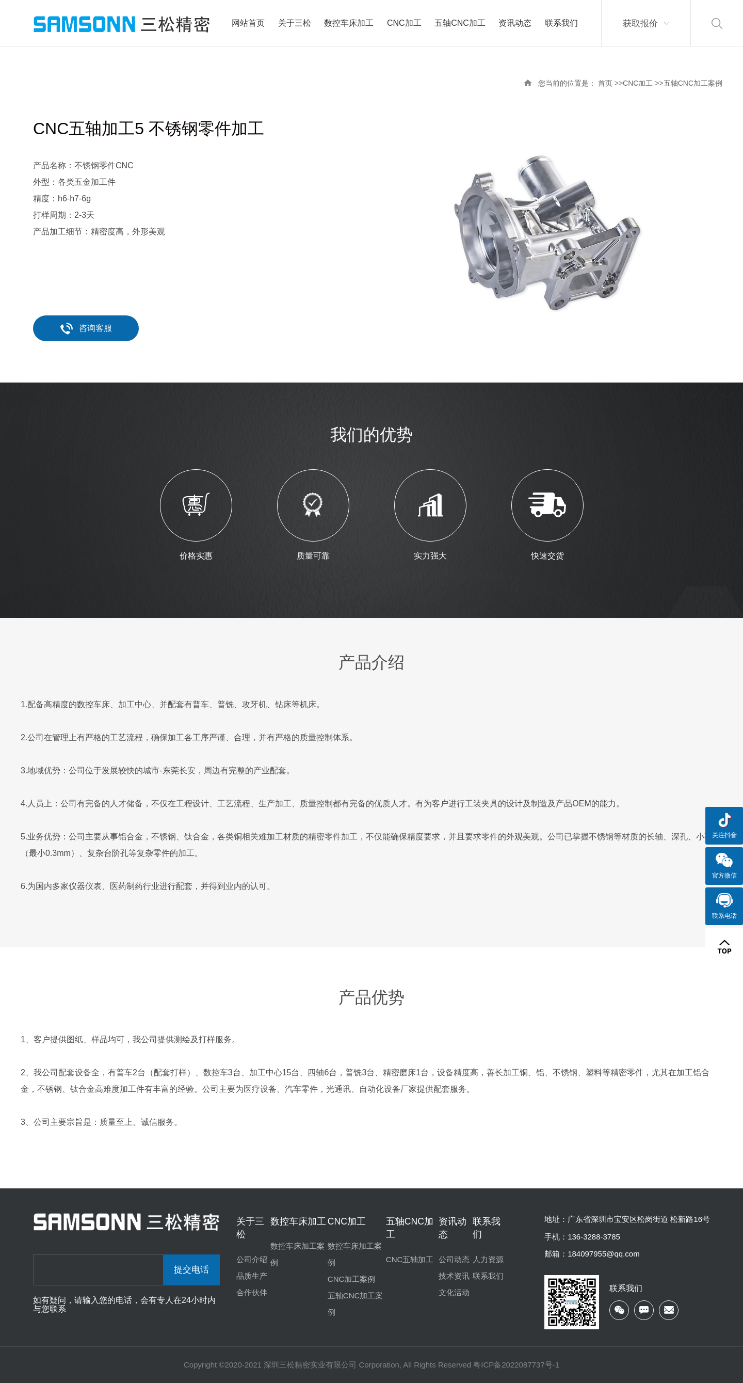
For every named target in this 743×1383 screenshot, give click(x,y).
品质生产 (251, 1275)
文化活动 (454, 1292)
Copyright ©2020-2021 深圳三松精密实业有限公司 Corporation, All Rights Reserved (328, 1364)
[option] (547, 231)
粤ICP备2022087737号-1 (516, 1364)
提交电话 (191, 1270)
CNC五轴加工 (410, 1259)
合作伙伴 (251, 1292)
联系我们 (488, 1275)
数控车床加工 (298, 1221)
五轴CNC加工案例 (693, 83)
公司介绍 (251, 1259)
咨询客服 (86, 328)
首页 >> (610, 83)
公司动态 (454, 1259)
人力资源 (488, 1259)
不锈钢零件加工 (206, 128)
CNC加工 (638, 83)
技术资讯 (454, 1275)
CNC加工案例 (352, 1279)
